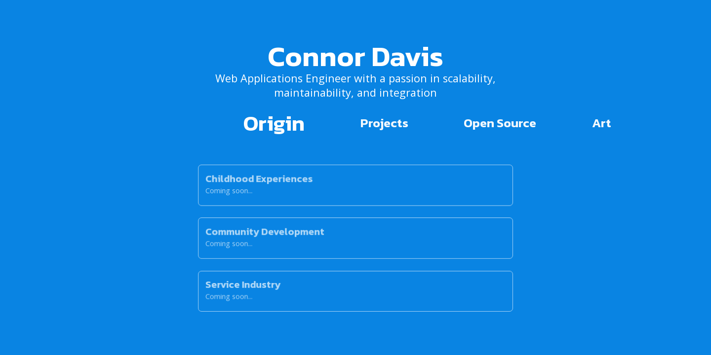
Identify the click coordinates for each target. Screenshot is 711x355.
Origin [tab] (274, 123)
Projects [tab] (384, 122)
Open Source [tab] (500, 122)
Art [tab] (601, 122)
